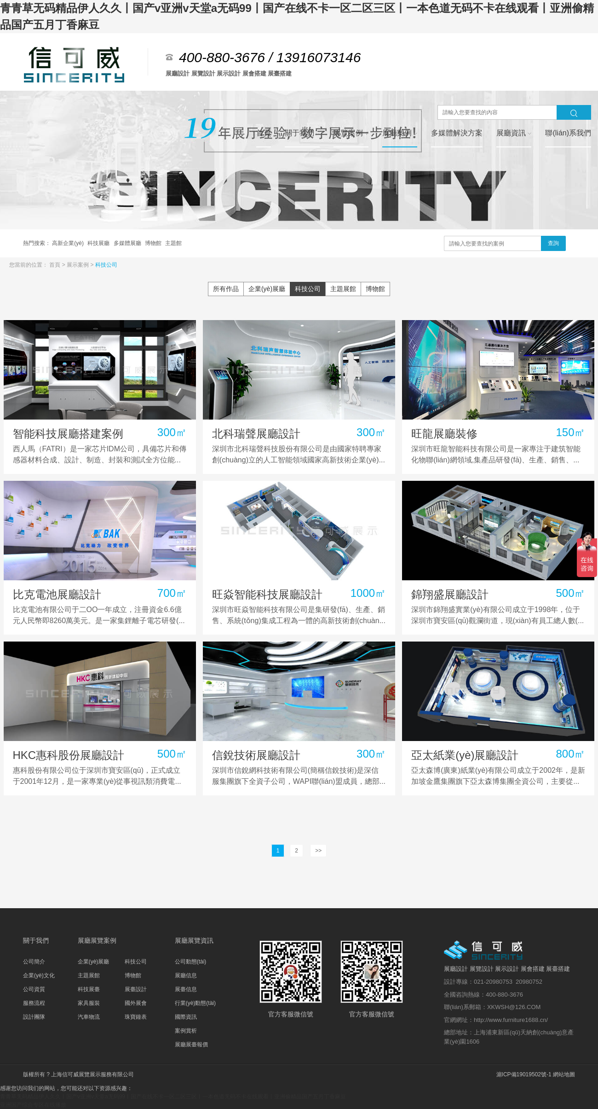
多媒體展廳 (128, 243)
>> (318, 850)
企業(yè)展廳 (266, 288)
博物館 (154, 243)
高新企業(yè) (68, 243)
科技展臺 (89, 989)
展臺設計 (136, 989)
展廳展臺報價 (191, 1044)
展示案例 (78, 265)
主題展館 (343, 288)
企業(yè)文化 (39, 975)
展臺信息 (186, 989)
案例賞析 (186, 1030)
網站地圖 (564, 1074)
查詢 (553, 243)
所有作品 (226, 288)
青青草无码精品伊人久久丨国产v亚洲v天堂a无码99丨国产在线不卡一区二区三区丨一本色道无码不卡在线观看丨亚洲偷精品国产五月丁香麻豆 (173, 1096)
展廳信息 (186, 975)
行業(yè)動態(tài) (195, 1003)
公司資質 (34, 989)
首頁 (55, 265)
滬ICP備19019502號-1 (524, 1074)
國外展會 (136, 1003)
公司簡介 (34, 961)
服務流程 (34, 1003)
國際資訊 (186, 1017)
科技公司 (106, 265)
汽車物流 (89, 1017)
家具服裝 (89, 1003)
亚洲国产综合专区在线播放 (33, 1105)
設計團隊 (34, 1017)
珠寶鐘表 (136, 1017)
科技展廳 (99, 243)
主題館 (173, 243)
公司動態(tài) (191, 961)
